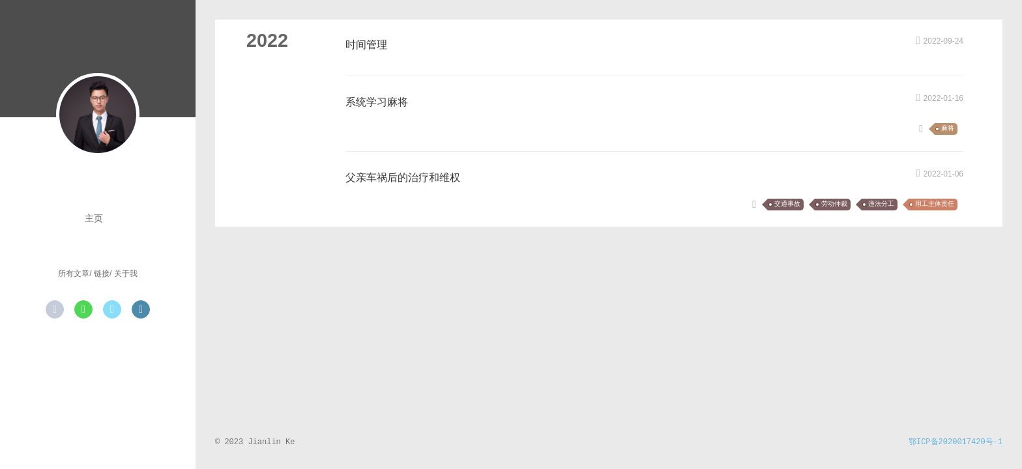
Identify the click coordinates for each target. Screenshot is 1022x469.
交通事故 (787, 204)
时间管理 (366, 44)
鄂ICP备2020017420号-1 (955, 442)
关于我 (126, 273)
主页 (94, 218)
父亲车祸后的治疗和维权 (402, 177)
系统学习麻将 (376, 101)
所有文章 (73, 273)
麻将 (947, 128)
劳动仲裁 (834, 204)
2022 (267, 40)
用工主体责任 (934, 204)
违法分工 (881, 204)
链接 (102, 273)
